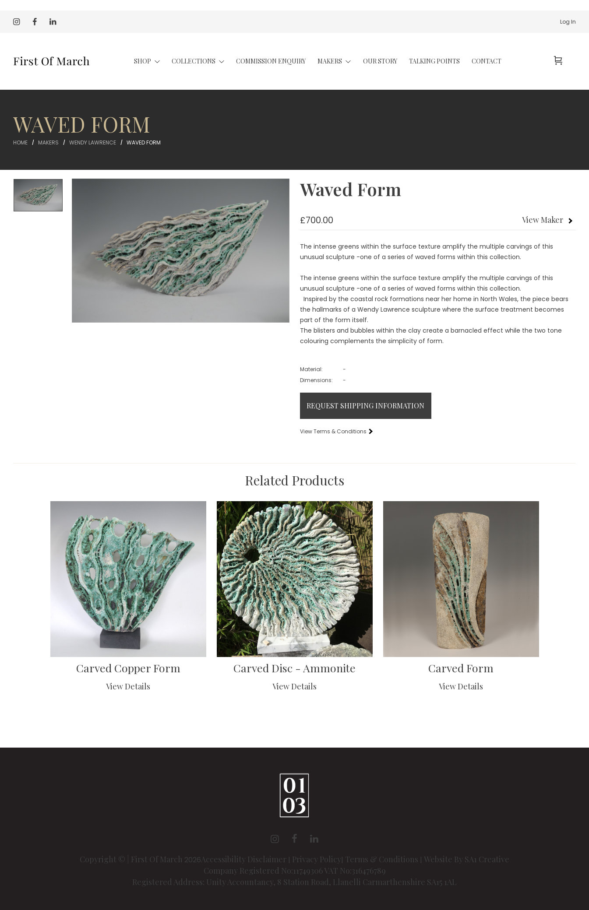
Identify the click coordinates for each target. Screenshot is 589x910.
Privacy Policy (316, 859)
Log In (568, 21)
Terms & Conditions (381, 859)
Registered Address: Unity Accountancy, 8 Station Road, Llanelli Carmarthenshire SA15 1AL (294, 882)
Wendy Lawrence (92, 142)
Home (20, 142)
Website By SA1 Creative (466, 859)
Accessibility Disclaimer (244, 859)
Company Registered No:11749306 (264, 870)
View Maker (542, 219)
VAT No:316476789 (355, 870)
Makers (48, 142)
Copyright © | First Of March (132, 859)
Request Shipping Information (365, 405)
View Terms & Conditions (336, 431)
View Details (128, 686)
